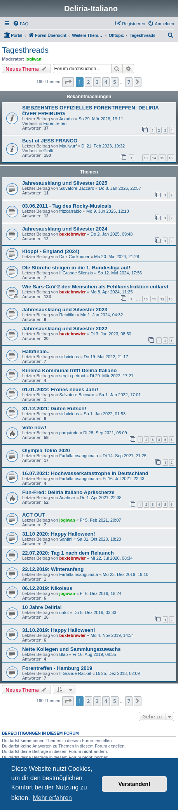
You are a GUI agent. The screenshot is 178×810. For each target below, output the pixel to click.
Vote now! (34, 427)
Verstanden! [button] (134, 784)
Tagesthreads (25, 50)
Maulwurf (68, 146)
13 (146, 157)
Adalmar (67, 497)
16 (171, 157)
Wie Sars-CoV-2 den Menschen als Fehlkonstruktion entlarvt (95, 287)
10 (146, 299)
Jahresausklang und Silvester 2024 (64, 229)
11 (154, 299)
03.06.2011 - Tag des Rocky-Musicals (67, 206)
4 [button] (106, 81)
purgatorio (69, 432)
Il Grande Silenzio (76, 273)
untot (63, 612)
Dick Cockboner (74, 256)
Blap (63, 654)
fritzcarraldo (70, 211)
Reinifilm (67, 314)
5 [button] (114, 81)
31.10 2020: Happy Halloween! (58, 534)
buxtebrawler (72, 234)
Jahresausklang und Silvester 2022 (64, 328)
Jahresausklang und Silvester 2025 (64, 183)
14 (154, 157)
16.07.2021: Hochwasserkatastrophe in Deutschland (85, 473)
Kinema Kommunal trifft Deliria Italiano (69, 370)
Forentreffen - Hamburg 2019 (57, 668)
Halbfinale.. (35, 351)
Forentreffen (54, 123)
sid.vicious (69, 356)
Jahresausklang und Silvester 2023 (64, 309)
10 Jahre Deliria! (42, 607)
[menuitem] (20, 23)
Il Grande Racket (75, 673)
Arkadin (66, 118)
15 (162, 157)
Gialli (47, 150)
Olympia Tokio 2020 (46, 450)
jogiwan (34, 59)
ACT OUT (33, 515)
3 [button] (97, 81)
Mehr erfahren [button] (52, 797)
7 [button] (128, 81)
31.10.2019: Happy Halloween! (58, 630)
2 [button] (88, 81)
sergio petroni (72, 375)
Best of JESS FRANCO (49, 141)
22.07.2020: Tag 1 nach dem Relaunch (68, 553)
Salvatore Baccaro (76, 188)
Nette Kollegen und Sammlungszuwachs (71, 649)
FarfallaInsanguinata (78, 455)
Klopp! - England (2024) (50, 251)
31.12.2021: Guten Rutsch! (54, 408)
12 (162, 299)
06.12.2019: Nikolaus (47, 588)
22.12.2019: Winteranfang (53, 569)
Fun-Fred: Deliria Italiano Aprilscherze (68, 492)
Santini (65, 539)
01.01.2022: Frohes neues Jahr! (60, 389)
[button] (68, 82)
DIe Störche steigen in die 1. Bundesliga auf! (76, 268)
